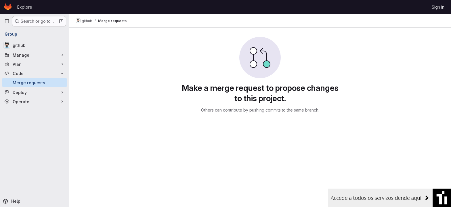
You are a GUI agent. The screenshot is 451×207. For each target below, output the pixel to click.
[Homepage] (8, 7)
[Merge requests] (34, 82)
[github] (34, 45)
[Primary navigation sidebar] (7, 21)
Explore (24, 7)
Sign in (438, 7)
